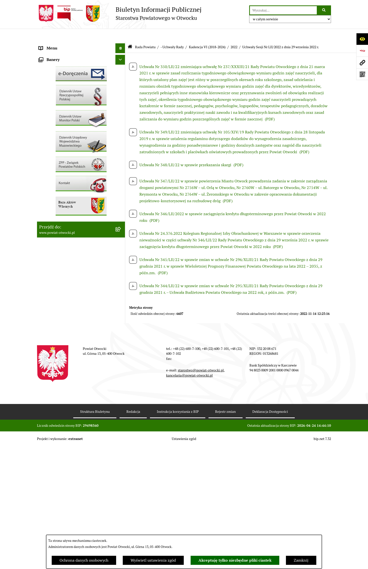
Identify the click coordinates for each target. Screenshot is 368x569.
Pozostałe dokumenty (58, 123)
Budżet (45, 231)
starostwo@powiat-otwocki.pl (201, 493)
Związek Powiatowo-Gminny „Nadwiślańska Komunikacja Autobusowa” (76, 243)
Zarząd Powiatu (52, 54)
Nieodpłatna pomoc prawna (63, 93)
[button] (121, 64)
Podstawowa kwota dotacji (62, 201)
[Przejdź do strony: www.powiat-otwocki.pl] (362, 62)
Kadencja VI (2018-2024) (207, 34)
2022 (234, 34)
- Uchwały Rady (172, 34)
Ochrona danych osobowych (84, 560)
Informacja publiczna (57, 113)
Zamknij (301, 560)
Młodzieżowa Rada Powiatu (63, 64)
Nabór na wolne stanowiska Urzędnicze (73, 172)
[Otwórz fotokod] (362, 74)
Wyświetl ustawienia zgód (153, 560)
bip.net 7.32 (322, 561)
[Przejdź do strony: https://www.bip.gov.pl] (362, 51)
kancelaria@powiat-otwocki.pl (189, 498)
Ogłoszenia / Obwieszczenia (63, 133)
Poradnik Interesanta (57, 74)
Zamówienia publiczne (59, 191)
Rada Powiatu (51, 44)
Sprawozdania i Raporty (60, 152)
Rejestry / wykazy (54, 162)
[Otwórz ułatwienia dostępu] (362, 39)
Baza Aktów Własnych (58, 256)
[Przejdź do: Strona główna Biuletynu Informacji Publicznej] (130, 34)
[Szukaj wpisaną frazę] (324, 10)
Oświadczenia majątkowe (61, 221)
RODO (44, 103)
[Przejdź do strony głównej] (119, 13)
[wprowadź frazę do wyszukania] (283, 10)
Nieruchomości (52, 182)
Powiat (45, 84)
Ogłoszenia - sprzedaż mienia (64, 142)
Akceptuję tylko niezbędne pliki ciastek (234, 560)
